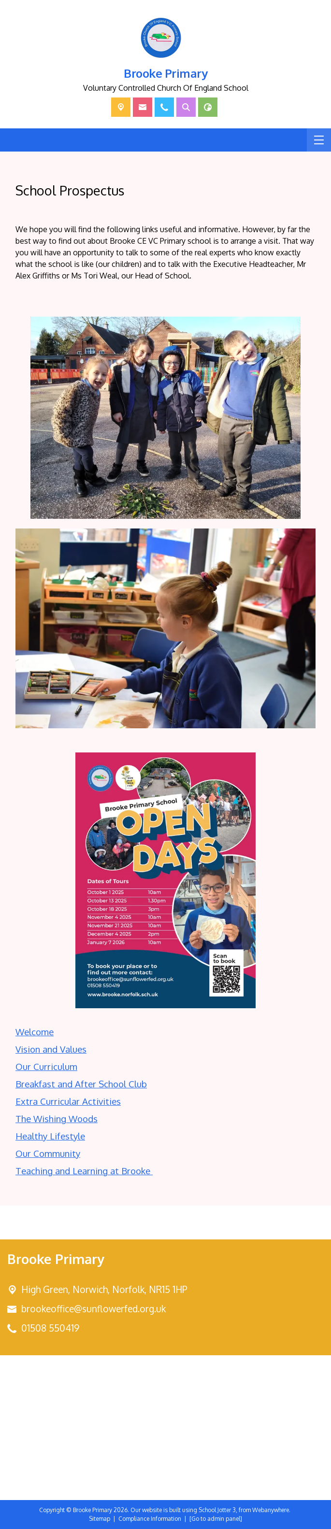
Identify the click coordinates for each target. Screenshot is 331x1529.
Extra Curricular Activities (68, 1101)
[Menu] (319, 140)
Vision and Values (50, 1049)
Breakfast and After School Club (81, 1083)
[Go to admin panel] (215, 1518)
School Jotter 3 (217, 1510)
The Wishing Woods (56, 1118)
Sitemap (99, 1518)
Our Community (47, 1153)
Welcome (34, 1031)
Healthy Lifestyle (50, 1135)
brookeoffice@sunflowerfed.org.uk (93, 1309)
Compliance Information (149, 1518)
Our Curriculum (46, 1066)
